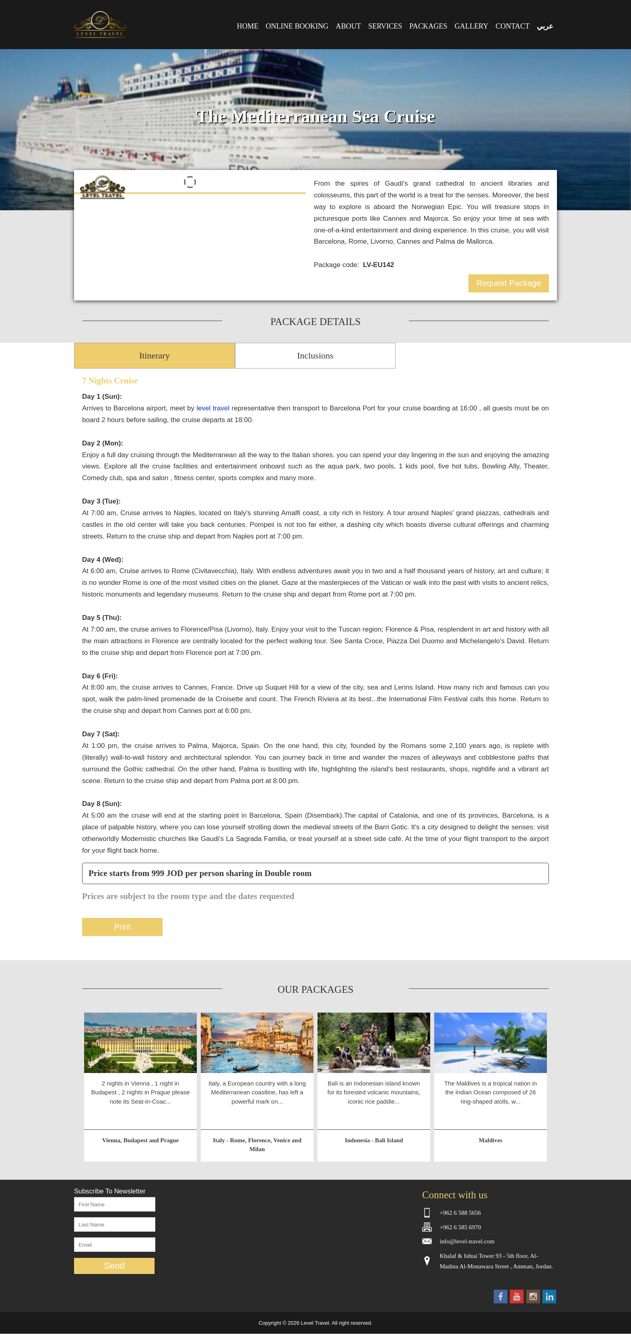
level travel (212, 408)
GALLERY (472, 26)
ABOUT (348, 26)
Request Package (508, 283)
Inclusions (315, 355)
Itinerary (154, 355)
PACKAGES (428, 26)
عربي (545, 26)
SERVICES (385, 26)
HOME (248, 26)
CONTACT (513, 26)
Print (122, 926)
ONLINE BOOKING (297, 26)
